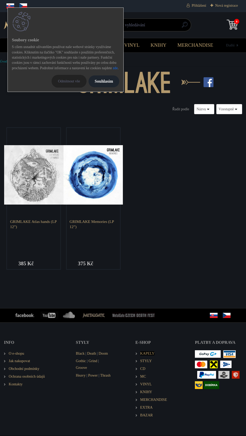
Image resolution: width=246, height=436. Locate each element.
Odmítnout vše (69, 81)
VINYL (132, 45)
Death (91, 354)
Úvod (3, 61)
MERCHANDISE (195, 45)
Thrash (105, 375)
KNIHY (158, 45)
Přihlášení (199, 5)
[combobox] (204, 109)
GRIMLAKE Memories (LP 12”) (92, 224)
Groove (81, 368)
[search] (185, 27)
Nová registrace (226, 5)
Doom (103, 354)
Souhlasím (104, 81)
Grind (93, 361)
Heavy (81, 375)
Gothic (81, 361)
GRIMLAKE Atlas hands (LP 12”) (33, 224)
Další (230, 45)
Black (80, 354)
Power (93, 375)
